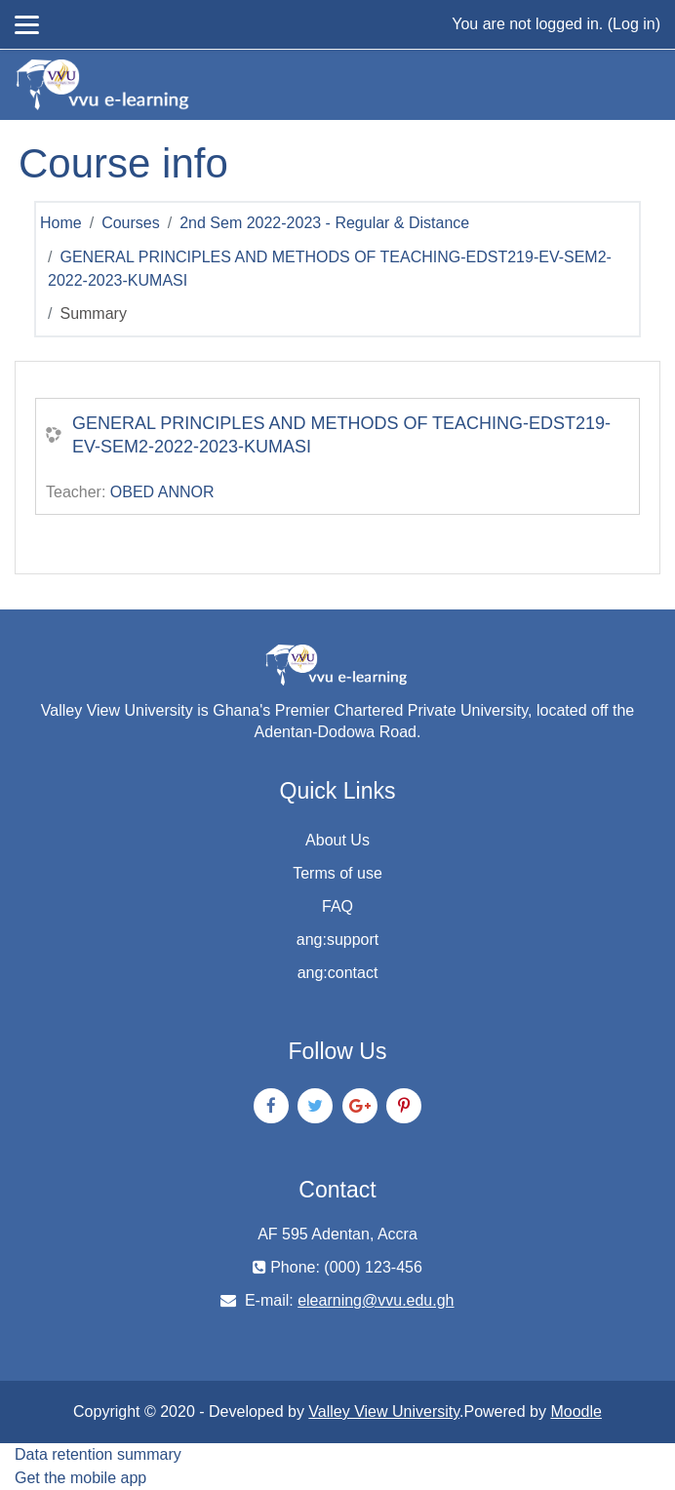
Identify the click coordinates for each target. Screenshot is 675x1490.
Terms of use (337, 873)
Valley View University (383, 1411)
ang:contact (338, 972)
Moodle (575, 1411)
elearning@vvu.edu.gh (376, 1300)
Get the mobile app (80, 1478)
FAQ (337, 906)
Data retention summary (98, 1454)
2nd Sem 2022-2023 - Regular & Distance (324, 223)
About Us (337, 840)
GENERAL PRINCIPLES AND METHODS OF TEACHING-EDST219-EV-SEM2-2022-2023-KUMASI (341, 434)
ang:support (338, 939)
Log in (634, 24)
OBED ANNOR (162, 492)
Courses (130, 223)
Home (61, 223)
